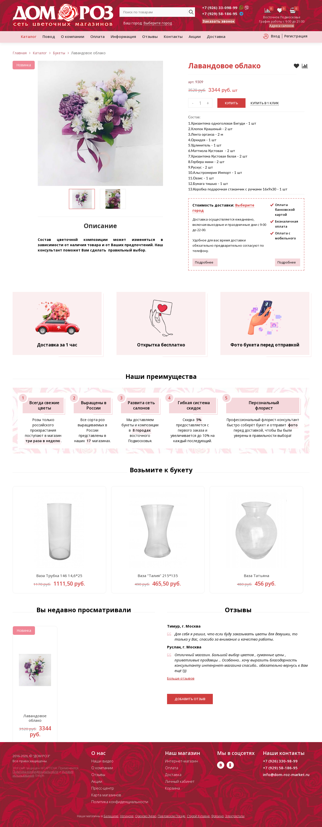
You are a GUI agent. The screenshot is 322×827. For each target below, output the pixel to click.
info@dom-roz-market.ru (286, 774)
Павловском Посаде (171, 816)
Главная (20, 52)
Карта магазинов (106, 794)
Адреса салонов (281, 26)
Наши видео (102, 760)
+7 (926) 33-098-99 (219, 7)
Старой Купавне (198, 816)
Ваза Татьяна (256, 577)
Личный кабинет (179, 781)
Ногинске (127, 816)
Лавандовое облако (35, 721)
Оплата (97, 36)
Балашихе (111, 816)
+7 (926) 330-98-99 (280, 760)
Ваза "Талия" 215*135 (158, 577)
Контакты (173, 36)
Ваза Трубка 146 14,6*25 (59, 577)
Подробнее (204, 262)
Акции (195, 36)
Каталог (28, 36)
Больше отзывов (180, 680)
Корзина (172, 788)
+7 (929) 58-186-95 (219, 13)
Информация (123, 36)
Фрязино (217, 816)
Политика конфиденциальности (35, 772)
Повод (49, 36)
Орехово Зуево (145, 816)
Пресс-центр (102, 788)
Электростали (235, 816)
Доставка (216, 36)
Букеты (59, 52)
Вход (275, 36)
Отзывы (150, 36)
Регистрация (295, 36)
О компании (72, 36)
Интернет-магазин (181, 760)
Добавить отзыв (190, 701)
